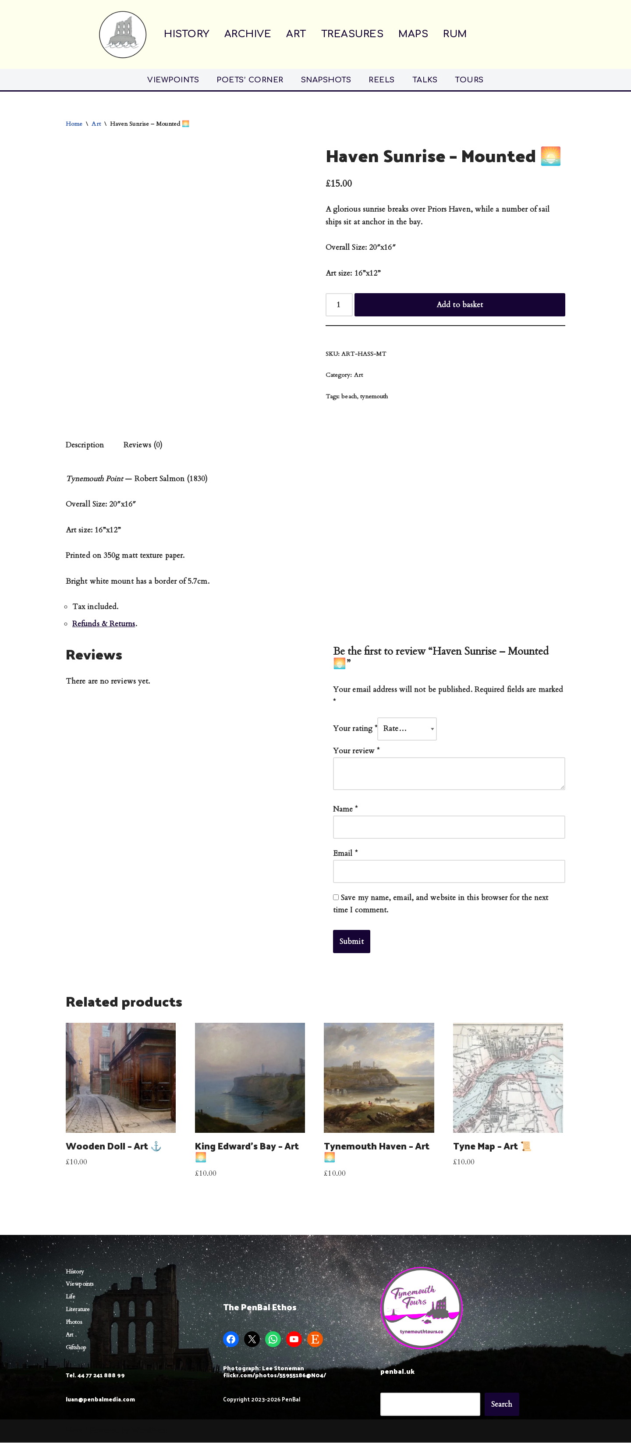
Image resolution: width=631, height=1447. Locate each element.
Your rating (355, 732)
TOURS (469, 80)
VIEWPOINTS (173, 80)
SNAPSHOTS (326, 80)
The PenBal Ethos (260, 1311)
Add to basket (459, 306)
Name (345, 813)
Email (345, 857)
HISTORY (186, 34)
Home (74, 124)
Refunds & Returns (103, 626)
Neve (74, 1435)
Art (96, 124)
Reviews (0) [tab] (143, 446)
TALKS (425, 80)
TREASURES (352, 34)
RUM (455, 34)
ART (296, 34)
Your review (356, 754)
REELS (382, 80)
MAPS (413, 34)
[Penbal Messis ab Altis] (122, 34)
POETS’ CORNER (250, 80)
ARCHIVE (248, 34)
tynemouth (374, 398)
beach (349, 398)
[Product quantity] (339, 305)
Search (502, 1409)
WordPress (149, 1435)
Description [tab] (85, 446)
